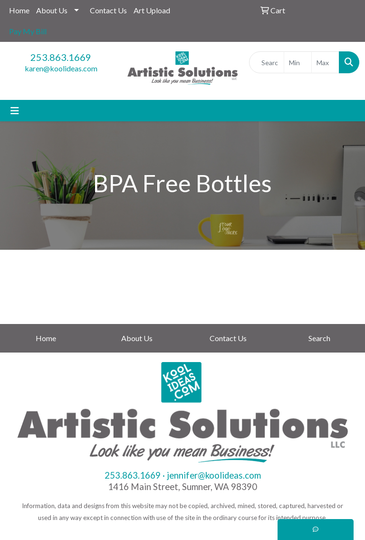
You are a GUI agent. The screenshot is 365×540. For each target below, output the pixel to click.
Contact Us (108, 10)
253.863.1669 (60, 57)
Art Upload (152, 10)
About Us (51, 10)
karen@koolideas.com (61, 68)
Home (19, 10)
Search (319, 338)
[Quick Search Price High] (325, 62)
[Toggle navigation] (15, 111)
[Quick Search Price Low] (298, 62)
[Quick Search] (266, 62)
